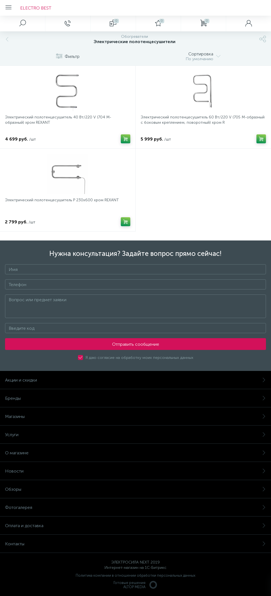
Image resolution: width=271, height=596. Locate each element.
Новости (135, 471)
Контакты (135, 543)
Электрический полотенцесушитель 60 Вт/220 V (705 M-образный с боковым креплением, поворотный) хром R (203, 120)
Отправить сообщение (135, 344)
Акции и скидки (135, 380)
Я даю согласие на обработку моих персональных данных (139, 357)
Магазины (135, 416)
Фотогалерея (135, 507)
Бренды (135, 398)
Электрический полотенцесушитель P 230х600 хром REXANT (62, 200)
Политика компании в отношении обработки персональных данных (135, 575)
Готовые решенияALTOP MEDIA (136, 584)
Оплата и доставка (135, 525)
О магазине (135, 452)
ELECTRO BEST (35, 8)
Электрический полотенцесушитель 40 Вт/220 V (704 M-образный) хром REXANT (58, 120)
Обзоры (135, 489)
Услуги (135, 434)
